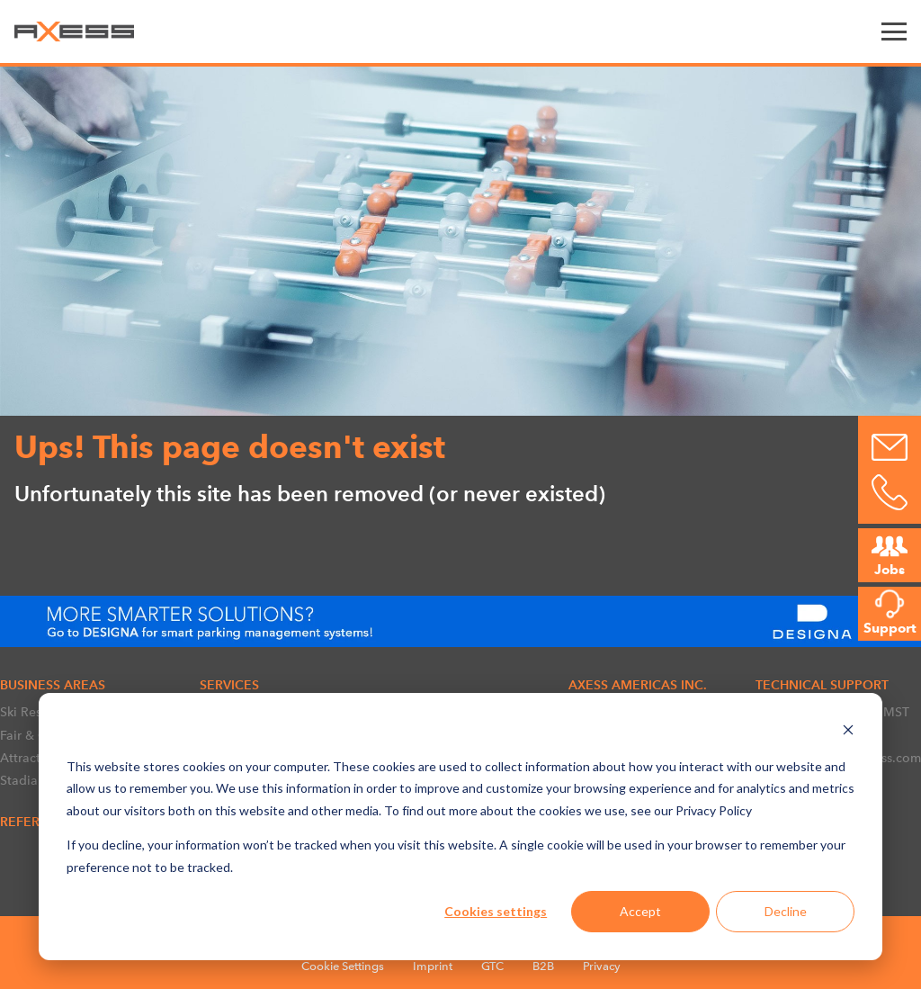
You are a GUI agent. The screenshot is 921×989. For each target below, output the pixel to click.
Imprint (432, 966)
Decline (786, 911)
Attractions (32, 758)
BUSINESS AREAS (52, 685)
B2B (543, 966)
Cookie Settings (342, 966)
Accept (640, 911)
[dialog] (460, 826)
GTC (492, 966)
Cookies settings (495, 911)
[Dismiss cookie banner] (848, 732)
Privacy (602, 966)
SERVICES (229, 685)
